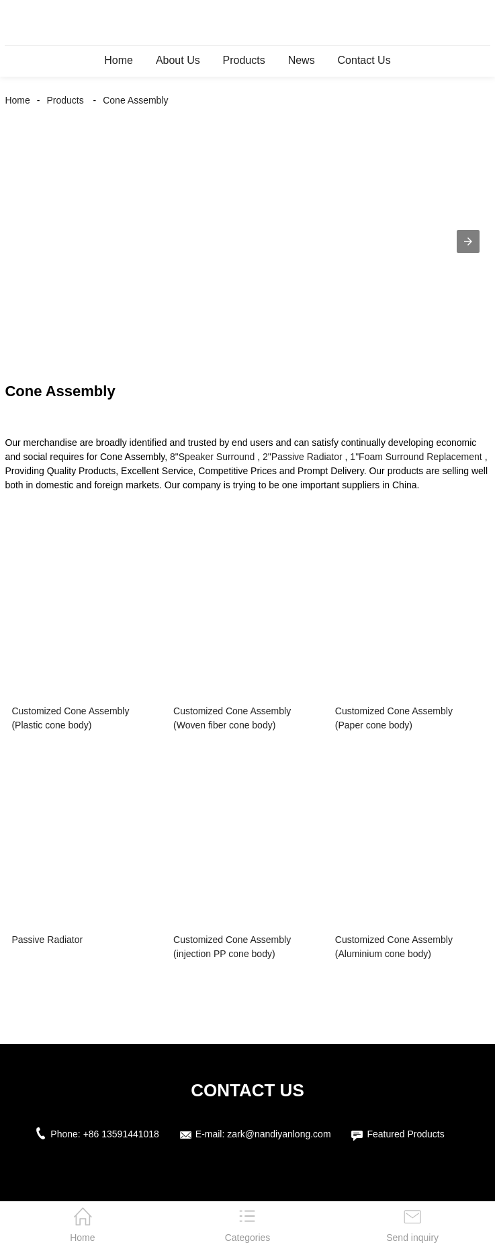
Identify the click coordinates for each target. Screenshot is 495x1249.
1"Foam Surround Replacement (416, 456)
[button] (468, 241)
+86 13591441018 (121, 1134)
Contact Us (364, 60)
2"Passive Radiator (303, 456)
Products (244, 60)
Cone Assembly (135, 100)
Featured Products (405, 1134)
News (301, 60)
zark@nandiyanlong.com (278, 1134)
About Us (178, 60)
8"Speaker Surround (212, 456)
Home (118, 60)
